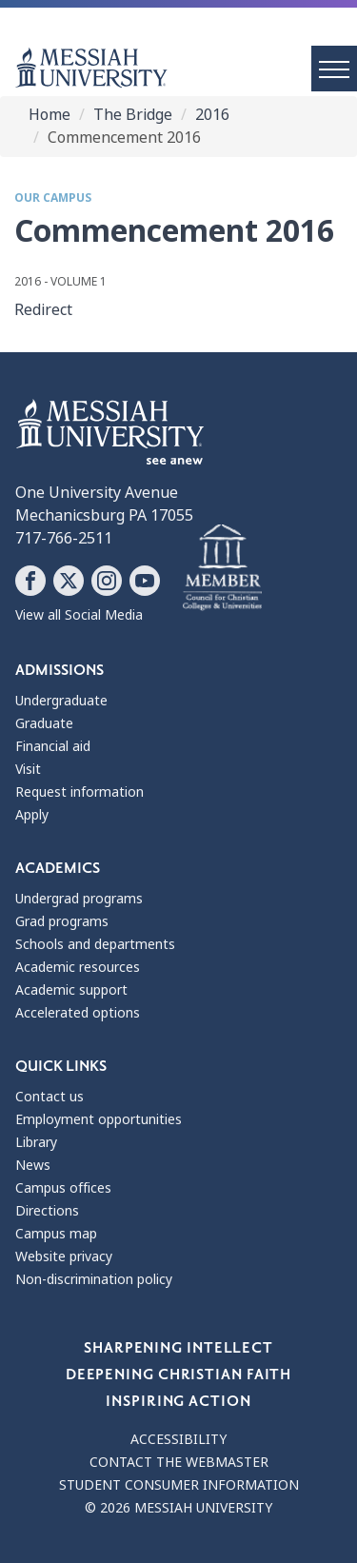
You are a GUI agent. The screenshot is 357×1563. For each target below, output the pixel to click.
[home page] (186, 67)
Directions (47, 1210)
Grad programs (62, 921)
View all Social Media (79, 614)
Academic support (71, 989)
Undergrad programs (79, 898)
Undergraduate (61, 700)
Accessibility (178, 1439)
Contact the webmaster (178, 1462)
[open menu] (334, 68)
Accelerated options (77, 1012)
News (32, 1165)
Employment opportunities (98, 1119)
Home (49, 115)
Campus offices (63, 1187)
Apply (32, 814)
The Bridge (132, 115)
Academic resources (77, 967)
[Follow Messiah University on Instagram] (106, 580)
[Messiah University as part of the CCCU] (222, 568)
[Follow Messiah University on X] (68, 580)
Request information (79, 791)
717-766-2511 (63, 538)
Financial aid (52, 746)
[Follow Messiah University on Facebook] (30, 580)
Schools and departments (95, 944)
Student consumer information (179, 1484)
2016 (212, 115)
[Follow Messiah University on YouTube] (144, 580)
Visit (28, 769)
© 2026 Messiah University (178, 1507)
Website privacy (63, 1256)
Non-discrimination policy (93, 1279)
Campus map (56, 1233)
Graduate (44, 723)
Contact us (49, 1096)
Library (36, 1142)
